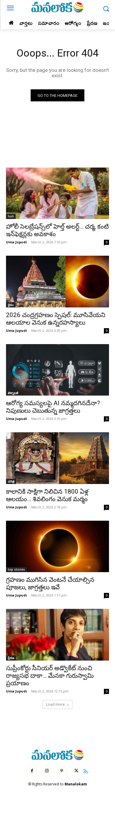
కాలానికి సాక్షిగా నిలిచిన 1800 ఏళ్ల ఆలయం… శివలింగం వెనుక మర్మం (47, 495)
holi (11, 216)
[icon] (85, 770)
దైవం (11, 305)
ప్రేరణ (11, 658)
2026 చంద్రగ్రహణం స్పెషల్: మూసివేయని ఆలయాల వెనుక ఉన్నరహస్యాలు (55, 318)
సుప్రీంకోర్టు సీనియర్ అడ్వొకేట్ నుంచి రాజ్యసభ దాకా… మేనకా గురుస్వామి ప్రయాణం (50, 675)
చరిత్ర (11, 481)
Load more (57, 704)
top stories (16, 569)
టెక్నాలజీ (13, 393)
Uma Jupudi (16, 242)
